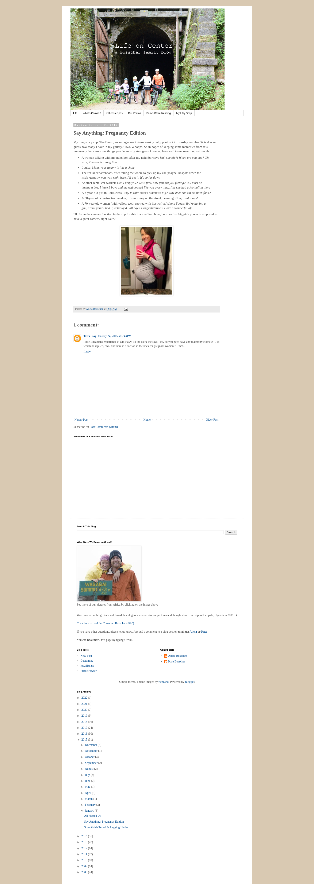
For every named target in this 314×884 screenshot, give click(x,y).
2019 (84, 715)
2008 (84, 872)
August (89, 768)
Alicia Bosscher (177, 655)
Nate (204, 631)
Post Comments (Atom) (104, 426)
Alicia (193, 631)
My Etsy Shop (184, 113)
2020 (84, 709)
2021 (84, 703)
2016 (84, 733)
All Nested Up (92, 815)
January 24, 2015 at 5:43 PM (114, 336)
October (90, 757)
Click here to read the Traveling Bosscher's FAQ (105, 623)
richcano (163, 681)
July (88, 775)
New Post (86, 655)
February (90, 804)
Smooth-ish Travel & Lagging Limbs (106, 827)
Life (75, 113)
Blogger (189, 681)
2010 (84, 860)
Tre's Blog (90, 336)
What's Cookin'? (92, 113)
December (91, 744)
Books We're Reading (158, 113)
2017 (84, 727)
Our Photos (134, 113)
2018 (84, 721)
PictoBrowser (89, 670)
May (88, 786)
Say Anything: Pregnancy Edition (104, 821)
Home (147, 419)
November (91, 750)
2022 (84, 697)
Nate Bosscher (176, 661)
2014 (84, 836)
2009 (84, 866)
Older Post (212, 419)
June (88, 780)
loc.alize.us (87, 665)
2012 (84, 848)
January (90, 810)
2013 (84, 842)
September (91, 762)
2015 (84, 739)
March (89, 798)
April (88, 792)
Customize (87, 660)
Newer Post (81, 419)
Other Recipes (114, 113)
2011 (84, 854)
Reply (87, 351)
